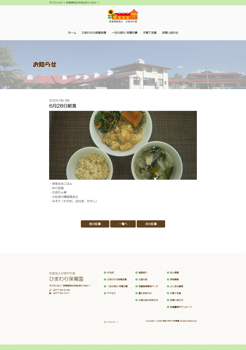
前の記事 (95, 223)
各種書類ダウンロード (181, 307)
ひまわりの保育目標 (94, 32)
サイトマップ (109, 322)
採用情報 (174, 279)
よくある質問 (176, 286)
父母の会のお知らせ (148, 300)
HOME (110, 273)
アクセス (111, 293)
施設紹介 (142, 273)
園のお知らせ (145, 293)
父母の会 (142, 279)
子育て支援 (149, 32)
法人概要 (174, 273)
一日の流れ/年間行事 (124, 32)
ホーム (72, 32)
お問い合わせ (170, 32)
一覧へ (123, 223)
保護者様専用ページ (148, 286)
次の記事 (151, 223)
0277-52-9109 (59, 290)
